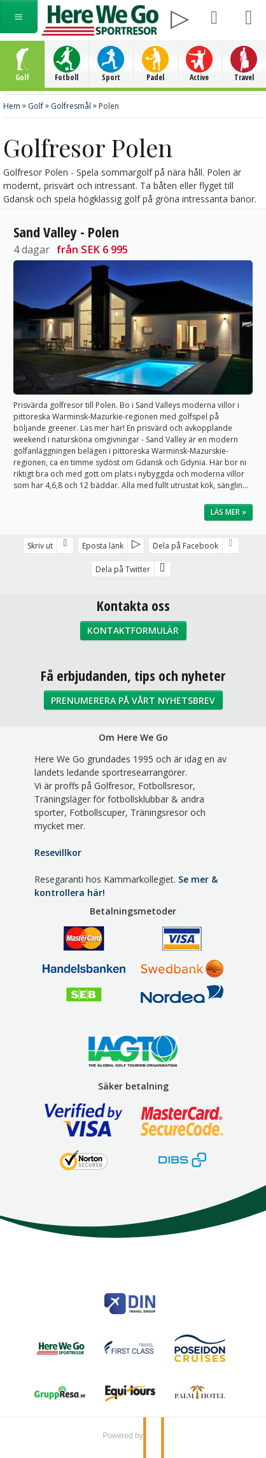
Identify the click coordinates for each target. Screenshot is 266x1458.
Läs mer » (228, 512)
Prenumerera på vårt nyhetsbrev (133, 700)
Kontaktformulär (133, 630)
